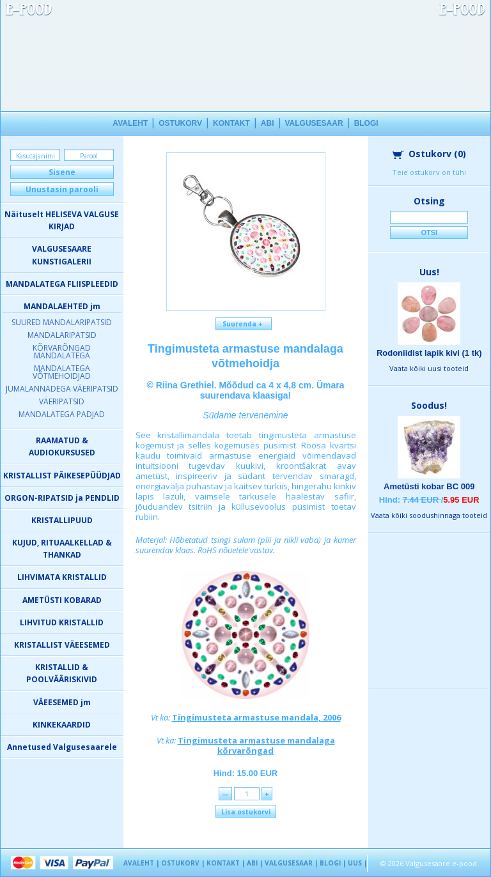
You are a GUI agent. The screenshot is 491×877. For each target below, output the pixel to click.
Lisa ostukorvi (245, 811)
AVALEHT (130, 123)
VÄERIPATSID (61, 401)
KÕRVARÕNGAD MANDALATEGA (62, 351)
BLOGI (366, 123)
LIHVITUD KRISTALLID (62, 622)
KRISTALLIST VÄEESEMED (62, 644)
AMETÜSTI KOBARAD (62, 600)
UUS (355, 862)
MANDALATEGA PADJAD (62, 414)
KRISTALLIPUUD (62, 520)
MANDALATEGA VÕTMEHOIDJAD (62, 372)
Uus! (429, 272)
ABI (267, 123)
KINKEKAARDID (62, 724)
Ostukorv (429, 154)
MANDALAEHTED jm (62, 306)
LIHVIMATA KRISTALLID (62, 577)
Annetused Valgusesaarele (62, 747)
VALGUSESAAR (314, 123)
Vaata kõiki (429, 368)
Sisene (62, 172)
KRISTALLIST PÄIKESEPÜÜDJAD (62, 475)
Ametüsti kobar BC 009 (429, 486)
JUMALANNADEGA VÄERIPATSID (62, 388)
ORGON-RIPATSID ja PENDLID (62, 497)
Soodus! (429, 405)
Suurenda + (244, 323)
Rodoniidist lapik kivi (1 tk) (429, 353)
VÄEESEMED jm (62, 702)
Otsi (429, 232)
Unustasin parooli (62, 189)
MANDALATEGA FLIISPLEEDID (62, 283)
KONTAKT (231, 123)
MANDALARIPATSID (62, 335)
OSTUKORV (180, 123)
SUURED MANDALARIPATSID (62, 322)
